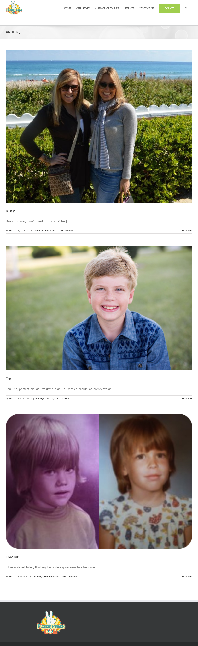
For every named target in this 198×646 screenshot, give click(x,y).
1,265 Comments (66, 230)
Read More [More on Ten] (187, 398)
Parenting (54, 576)
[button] (186, 8)
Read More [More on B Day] (187, 230)
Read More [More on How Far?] (187, 576)
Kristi (11, 230)
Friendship (50, 230)
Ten (8, 379)
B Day (10, 211)
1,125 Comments (60, 398)
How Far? (13, 557)
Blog (47, 398)
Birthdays (39, 230)
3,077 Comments (70, 576)
